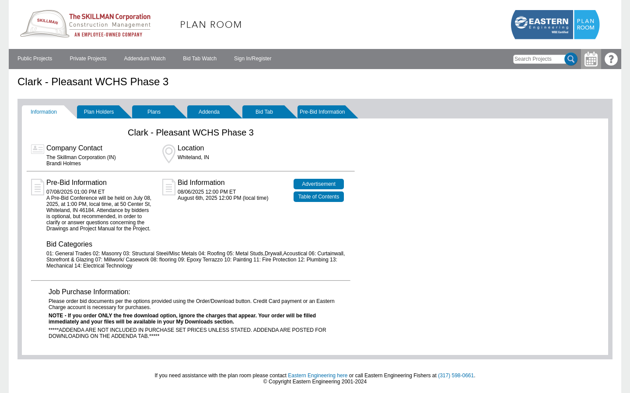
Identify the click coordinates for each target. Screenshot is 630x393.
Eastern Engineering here (317, 375)
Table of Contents (318, 197)
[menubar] (144, 59)
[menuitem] (35, 59)
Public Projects (35, 59)
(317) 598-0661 (456, 375)
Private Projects (88, 59)
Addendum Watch (144, 59)
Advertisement (319, 184)
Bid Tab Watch (200, 59)
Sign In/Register (252, 59)
